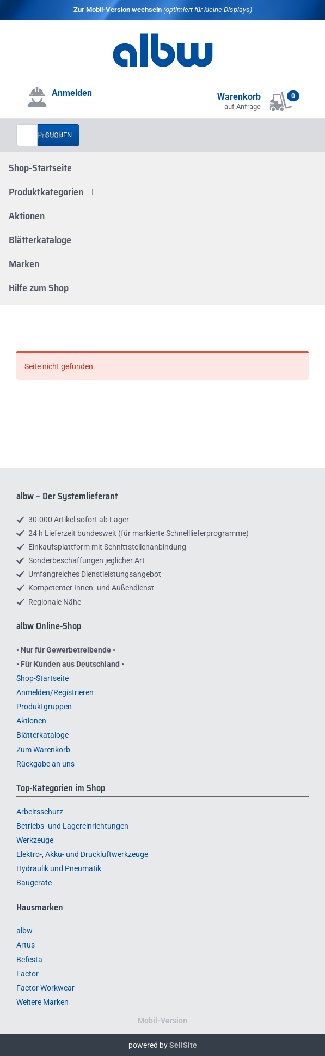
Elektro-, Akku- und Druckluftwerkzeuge (82, 854)
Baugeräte (34, 882)
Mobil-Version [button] (162, 1020)
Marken (24, 263)
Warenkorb (239, 97)
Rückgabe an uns (45, 763)
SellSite (183, 1045)
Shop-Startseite (40, 168)
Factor (27, 973)
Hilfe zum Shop (39, 287)
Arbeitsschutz (39, 811)
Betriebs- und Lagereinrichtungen (72, 826)
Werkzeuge (34, 840)
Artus (25, 944)
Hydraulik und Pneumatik (58, 868)
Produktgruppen (44, 706)
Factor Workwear (45, 987)
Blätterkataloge (40, 240)
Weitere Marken (42, 1002)
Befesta (29, 959)
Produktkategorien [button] (53, 192)
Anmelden (72, 93)
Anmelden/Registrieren (55, 692)
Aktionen (27, 216)
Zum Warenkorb (43, 749)
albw (24, 930)
